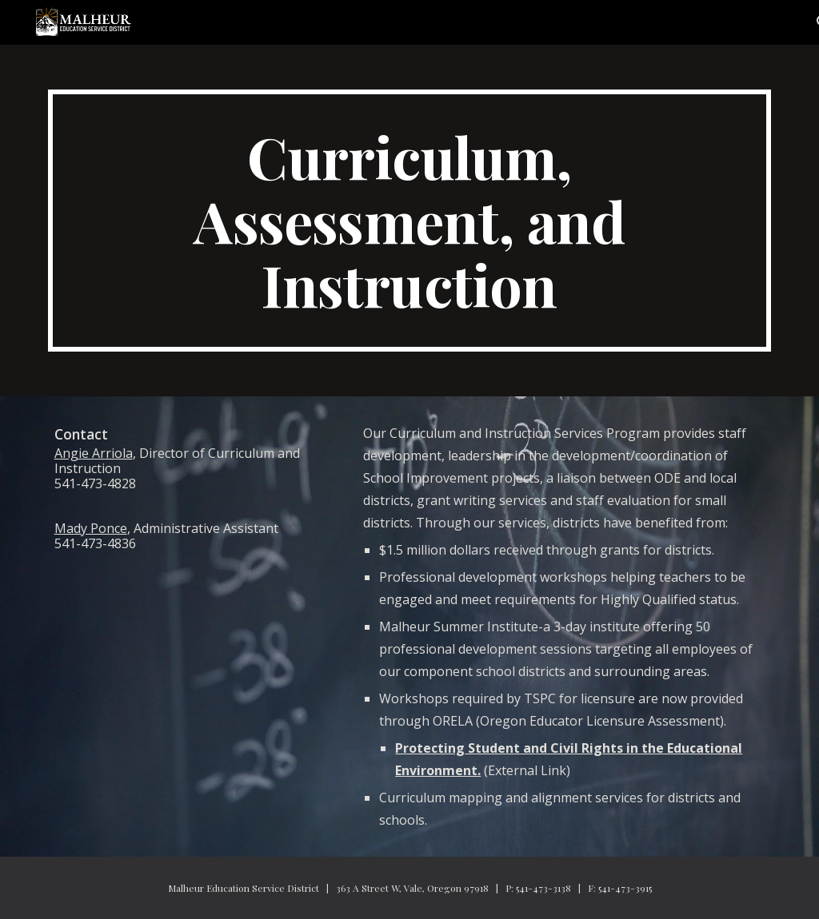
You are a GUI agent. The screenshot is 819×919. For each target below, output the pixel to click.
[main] (410, 221)
